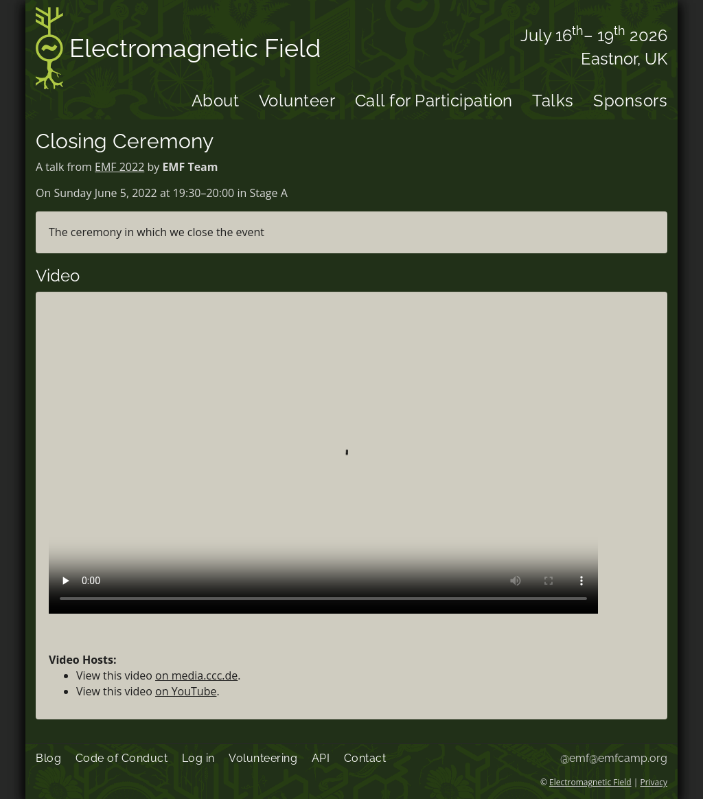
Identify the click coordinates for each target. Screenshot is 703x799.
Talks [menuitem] (553, 101)
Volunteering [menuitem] (263, 758)
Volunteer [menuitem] (297, 101)
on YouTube (185, 691)
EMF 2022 (119, 166)
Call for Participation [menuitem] (434, 101)
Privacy (653, 782)
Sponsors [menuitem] (630, 101)
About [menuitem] (216, 101)
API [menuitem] (321, 758)
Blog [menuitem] (48, 758)
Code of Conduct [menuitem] (122, 758)
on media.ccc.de (196, 675)
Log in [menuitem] (198, 758)
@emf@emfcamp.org (613, 758)
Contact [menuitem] (365, 758)
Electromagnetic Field (178, 50)
